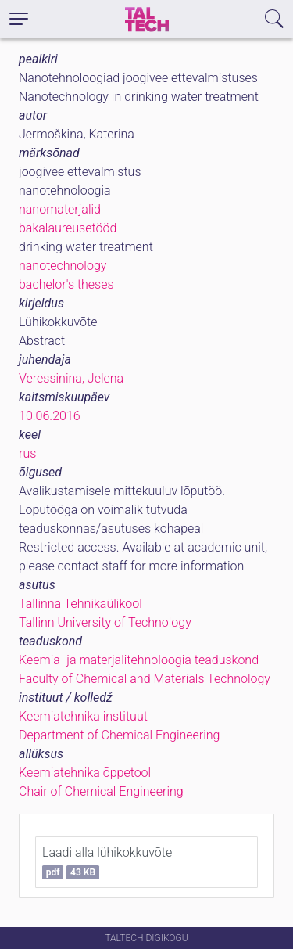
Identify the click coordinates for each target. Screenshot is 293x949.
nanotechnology (62, 265)
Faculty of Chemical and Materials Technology (144, 678)
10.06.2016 (49, 415)
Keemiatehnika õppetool (85, 772)
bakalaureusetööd (67, 228)
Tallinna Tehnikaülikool (80, 603)
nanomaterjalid (60, 209)
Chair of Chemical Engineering (101, 791)
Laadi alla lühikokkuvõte (107, 862)
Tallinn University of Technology (105, 622)
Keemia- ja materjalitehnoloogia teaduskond (139, 659)
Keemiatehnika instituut (83, 716)
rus (27, 453)
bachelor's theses (66, 284)
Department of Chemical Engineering (119, 735)
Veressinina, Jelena (71, 378)
